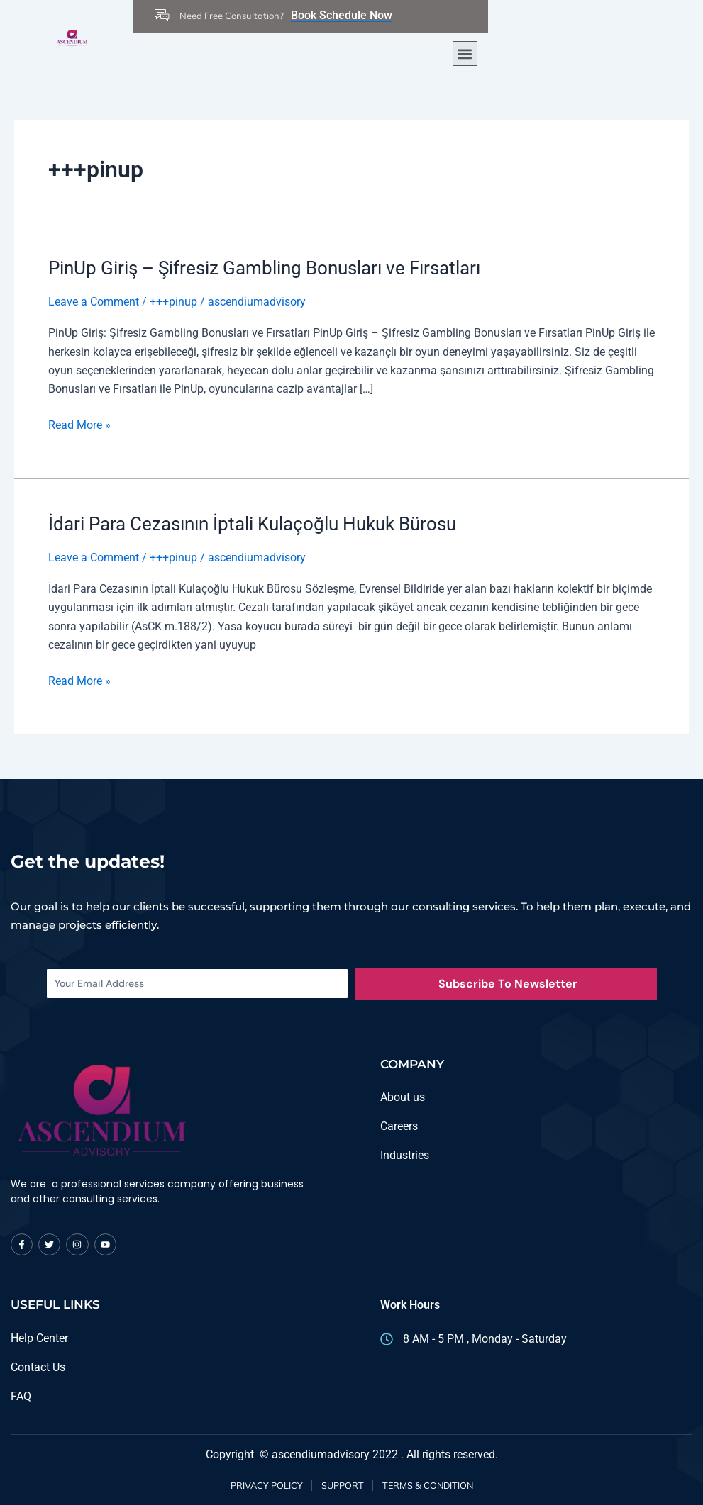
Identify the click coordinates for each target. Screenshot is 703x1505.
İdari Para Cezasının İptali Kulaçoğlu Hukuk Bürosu (252, 523)
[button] (465, 53)
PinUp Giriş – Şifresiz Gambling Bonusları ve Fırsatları (264, 268)
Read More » (79, 423)
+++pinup (173, 301)
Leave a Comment (93, 301)
